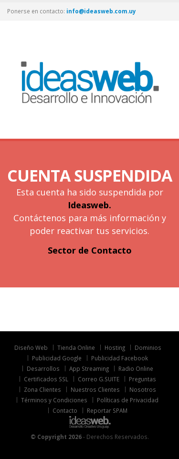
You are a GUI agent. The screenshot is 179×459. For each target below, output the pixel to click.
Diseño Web (31, 347)
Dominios (148, 347)
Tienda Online (76, 347)
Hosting (115, 347)
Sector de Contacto (90, 250)
